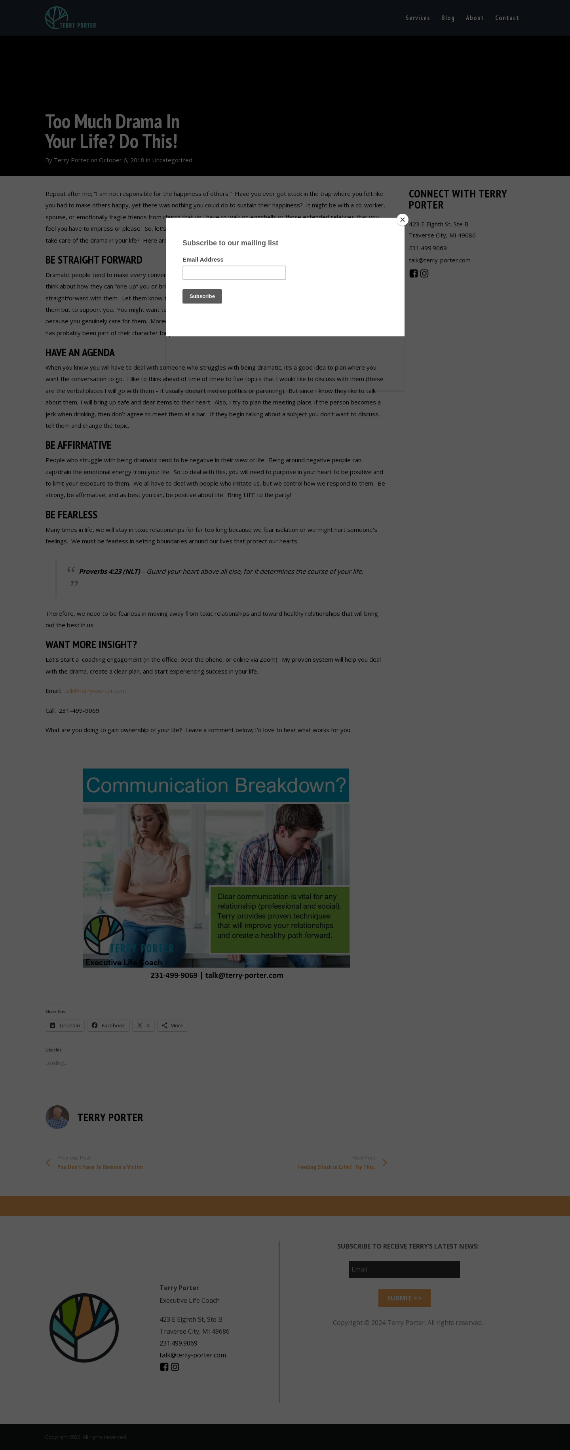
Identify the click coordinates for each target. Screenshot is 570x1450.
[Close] (402, 220)
